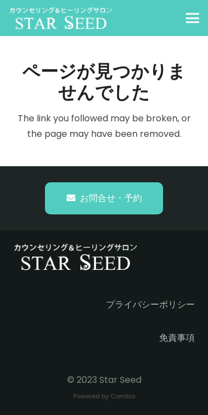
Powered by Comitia (104, 396)
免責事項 (177, 337)
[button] (192, 18)
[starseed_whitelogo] (61, 18)
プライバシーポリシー (150, 304)
